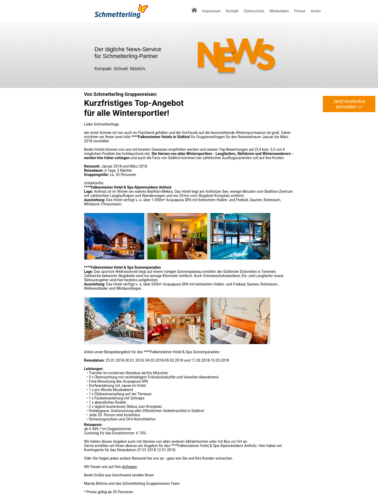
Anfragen (129, 467)
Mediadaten (279, 11)
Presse (299, 11)
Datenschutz (254, 11)
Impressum (211, 11)
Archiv (316, 11)
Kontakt (232, 11)
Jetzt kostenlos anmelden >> (349, 104)
